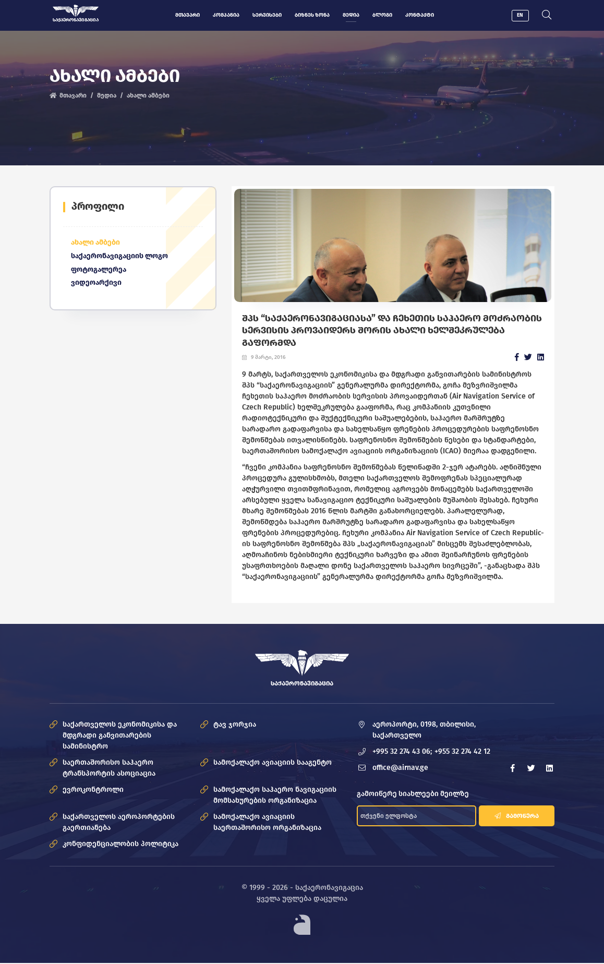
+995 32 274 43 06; (402, 753)
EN (521, 15)
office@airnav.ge (400, 769)
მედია (350, 15)
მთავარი (187, 15)
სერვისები (266, 15)
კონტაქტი (419, 15)
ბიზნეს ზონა (311, 15)
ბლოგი (382, 15)
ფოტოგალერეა (99, 271)
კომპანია (225, 15)
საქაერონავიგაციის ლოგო (119, 257)
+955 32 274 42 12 (462, 753)
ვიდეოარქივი (96, 284)
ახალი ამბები (147, 96)
